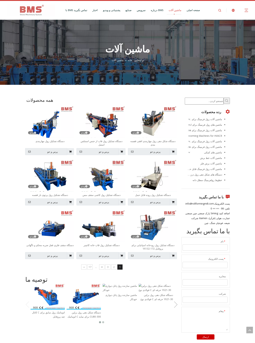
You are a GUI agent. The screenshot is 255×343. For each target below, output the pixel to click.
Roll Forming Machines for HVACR (203, 135)
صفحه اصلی (193, 10)
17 (90, 267)
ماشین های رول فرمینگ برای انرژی (204, 124)
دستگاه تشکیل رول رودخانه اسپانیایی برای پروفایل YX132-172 (152, 246)
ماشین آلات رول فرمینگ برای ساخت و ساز (203, 119)
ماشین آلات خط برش (211, 158)
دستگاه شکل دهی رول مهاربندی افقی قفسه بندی (152, 142)
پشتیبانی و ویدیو (111, 10)
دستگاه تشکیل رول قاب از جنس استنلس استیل (101, 142)
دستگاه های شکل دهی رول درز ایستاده (203, 174)
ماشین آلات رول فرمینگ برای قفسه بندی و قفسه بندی (203, 130)
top (249, 330)
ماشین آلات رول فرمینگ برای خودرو (203, 146)
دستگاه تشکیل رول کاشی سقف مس (101, 195)
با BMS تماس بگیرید (76, 10)
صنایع (129, 10)
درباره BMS (157, 10)
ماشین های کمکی (213, 152)
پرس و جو (145, 151)
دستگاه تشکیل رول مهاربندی (50, 141)
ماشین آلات (175, 10)
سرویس (141, 10)
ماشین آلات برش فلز (211, 163)
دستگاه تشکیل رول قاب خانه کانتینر (102, 245)
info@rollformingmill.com (199, 203)
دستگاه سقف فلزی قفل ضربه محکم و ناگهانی (50, 245)
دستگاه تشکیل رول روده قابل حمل (153, 195)
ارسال (205, 337)
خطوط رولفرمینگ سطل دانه (207, 180)
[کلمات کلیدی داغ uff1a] (227, 101)
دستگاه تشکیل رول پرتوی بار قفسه (50, 195)
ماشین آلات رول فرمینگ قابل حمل (204, 169)
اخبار (95, 10)
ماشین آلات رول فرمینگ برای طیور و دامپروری (203, 141)
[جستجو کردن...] (204, 101)
